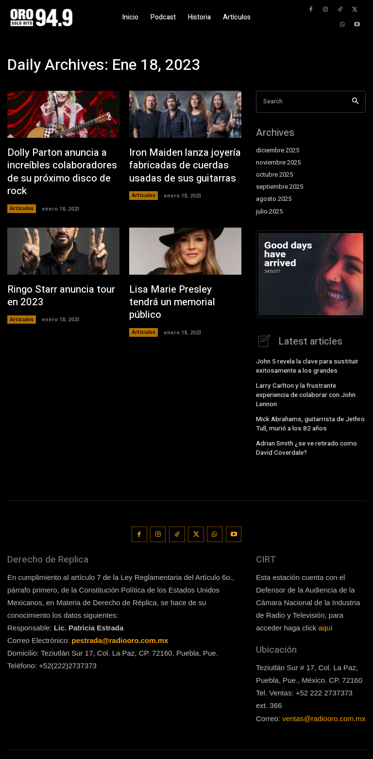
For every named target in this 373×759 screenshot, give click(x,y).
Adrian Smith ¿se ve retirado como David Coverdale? (303, 433)
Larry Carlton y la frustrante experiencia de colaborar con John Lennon (309, 388)
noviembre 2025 (278, 162)
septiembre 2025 (279, 186)
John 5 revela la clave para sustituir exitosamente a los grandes (304, 365)
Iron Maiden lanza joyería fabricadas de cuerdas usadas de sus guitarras (178, 164)
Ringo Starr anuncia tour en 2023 (61, 277)
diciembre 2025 (277, 150)
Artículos (22, 191)
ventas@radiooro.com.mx (323, 699)
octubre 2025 (274, 174)
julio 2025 (269, 211)
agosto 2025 (273, 199)
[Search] (355, 102)
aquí (325, 608)
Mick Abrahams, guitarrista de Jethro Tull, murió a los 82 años (306, 410)
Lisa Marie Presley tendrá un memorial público (185, 277)
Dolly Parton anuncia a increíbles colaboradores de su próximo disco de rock (62, 164)
